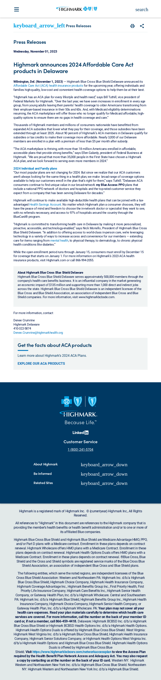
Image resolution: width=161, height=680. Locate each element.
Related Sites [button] (43, 483)
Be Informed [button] (43, 473)
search (141, 9)
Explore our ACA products (41, 363)
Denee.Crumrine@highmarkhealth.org (38, 332)
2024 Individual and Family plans (35, 168)
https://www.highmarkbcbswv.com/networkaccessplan (71, 651)
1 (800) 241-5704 (80, 449)
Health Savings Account (45, 204)
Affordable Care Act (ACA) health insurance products (48, 85)
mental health (59, 240)
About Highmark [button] (45, 464)
